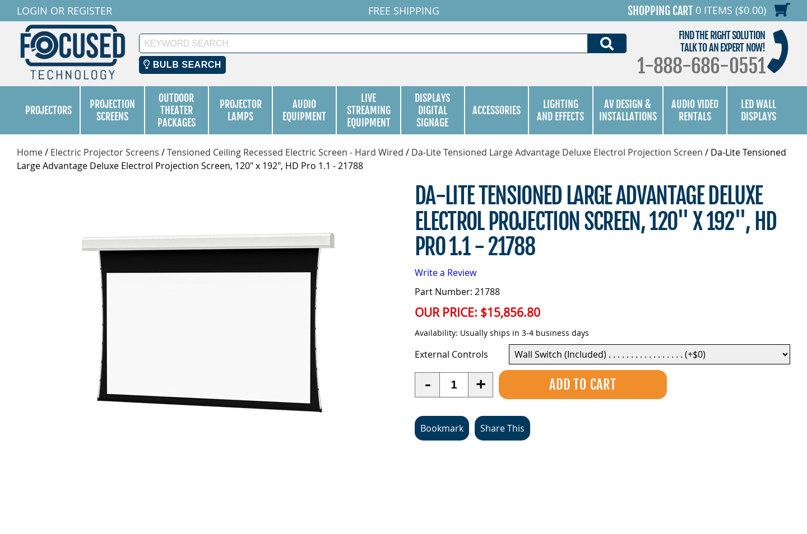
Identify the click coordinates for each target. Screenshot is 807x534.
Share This (502, 428)
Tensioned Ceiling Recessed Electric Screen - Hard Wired (285, 152)
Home (30, 152)
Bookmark (441, 428)
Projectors (48, 110)
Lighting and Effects (560, 110)
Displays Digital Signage (432, 110)
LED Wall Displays (758, 110)
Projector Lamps (241, 110)
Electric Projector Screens (104, 152)
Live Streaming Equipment (369, 110)
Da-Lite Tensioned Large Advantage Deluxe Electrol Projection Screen (557, 152)
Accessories (496, 110)
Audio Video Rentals (694, 110)
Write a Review (445, 272)
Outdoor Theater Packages (176, 110)
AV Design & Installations (628, 110)
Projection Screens (112, 110)
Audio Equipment (304, 110)
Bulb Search (182, 64)
